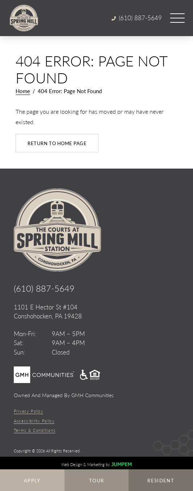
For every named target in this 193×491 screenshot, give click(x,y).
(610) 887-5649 (44, 288)
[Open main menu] (177, 18)
